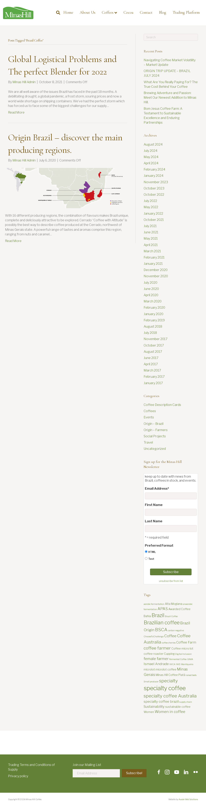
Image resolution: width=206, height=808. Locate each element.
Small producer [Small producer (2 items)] (151, 681)
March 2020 (153, 301)
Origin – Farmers (156, 430)
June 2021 (151, 232)
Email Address (157, 488)
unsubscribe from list (171, 580)
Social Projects (155, 436)
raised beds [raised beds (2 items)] (191, 675)
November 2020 (156, 276)
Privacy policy (18, 776)
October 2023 (154, 188)
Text (151, 558)
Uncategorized (155, 449)
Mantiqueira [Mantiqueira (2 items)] (187, 664)
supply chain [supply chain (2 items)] (185, 702)
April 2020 (151, 295)
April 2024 (151, 163)
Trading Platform (186, 12)
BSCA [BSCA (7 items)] (161, 629)
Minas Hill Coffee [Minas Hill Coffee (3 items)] (167, 675)
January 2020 (153, 314)
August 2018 (153, 326)
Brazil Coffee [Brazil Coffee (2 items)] (171, 616)
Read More (16, 112)
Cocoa (128, 12)
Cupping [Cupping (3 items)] (169, 653)
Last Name (153, 521)
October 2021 (154, 220)
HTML (152, 551)
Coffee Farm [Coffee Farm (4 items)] (186, 642)
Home (68, 12)
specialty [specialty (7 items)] (168, 681)
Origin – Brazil (153, 424)
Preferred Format (159, 545)
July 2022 (150, 201)
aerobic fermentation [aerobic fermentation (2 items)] (154, 604)
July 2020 (150, 283)
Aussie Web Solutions (188, 799)
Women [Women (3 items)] (149, 712)
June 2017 (151, 358)
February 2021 (154, 257)
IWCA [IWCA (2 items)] (172, 664)
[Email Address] (96, 773)
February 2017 (154, 377)
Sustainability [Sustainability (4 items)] (154, 707)
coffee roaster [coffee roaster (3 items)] (153, 653)
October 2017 (154, 345)
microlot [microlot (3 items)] (149, 669)
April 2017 (151, 364)
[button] (134, 773)
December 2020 (156, 270)
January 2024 (154, 176)
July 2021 (150, 226)
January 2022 (153, 213)
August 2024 (153, 144)
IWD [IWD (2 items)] (178, 664)
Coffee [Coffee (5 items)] (170, 636)
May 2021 (151, 238)
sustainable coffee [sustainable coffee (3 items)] (178, 706)
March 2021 (152, 251)
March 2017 (152, 370)
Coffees (107, 12)
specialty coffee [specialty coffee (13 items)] (165, 688)
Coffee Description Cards (162, 405)
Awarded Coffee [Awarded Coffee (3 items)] (179, 609)
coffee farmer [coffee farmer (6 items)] (157, 648)
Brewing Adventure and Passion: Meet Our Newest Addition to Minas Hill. (170, 97)
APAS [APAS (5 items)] (163, 608)
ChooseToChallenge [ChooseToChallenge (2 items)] (154, 636)
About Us (87, 12)
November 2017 (156, 339)
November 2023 (156, 182)
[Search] (56, 12)
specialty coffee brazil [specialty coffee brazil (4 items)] (161, 701)
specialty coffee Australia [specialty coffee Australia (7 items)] (170, 696)
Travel (148, 442)
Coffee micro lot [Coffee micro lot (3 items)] (182, 648)
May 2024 (151, 157)
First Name (154, 505)
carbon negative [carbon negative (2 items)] (176, 630)
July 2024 (151, 151)
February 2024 (154, 169)
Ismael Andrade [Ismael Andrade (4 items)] (156, 664)
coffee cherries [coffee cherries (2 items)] (169, 642)
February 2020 (154, 307)
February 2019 (154, 320)
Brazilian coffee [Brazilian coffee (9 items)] (162, 623)
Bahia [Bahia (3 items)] (147, 616)
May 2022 (151, 207)
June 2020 (151, 289)
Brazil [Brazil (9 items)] (157, 615)
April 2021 (151, 245)
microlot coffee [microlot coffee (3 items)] (166, 669)
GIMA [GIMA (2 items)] (190, 659)
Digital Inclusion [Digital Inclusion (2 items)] (183, 654)
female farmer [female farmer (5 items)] (156, 658)
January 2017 (153, 383)
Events (149, 417)
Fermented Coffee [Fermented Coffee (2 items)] (177, 659)
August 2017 (153, 352)
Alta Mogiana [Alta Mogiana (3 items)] (173, 603)
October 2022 (154, 195)
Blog (162, 12)
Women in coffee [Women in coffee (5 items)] (170, 711)
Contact (146, 12)
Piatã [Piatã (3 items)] (181, 675)
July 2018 (150, 333)
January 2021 (153, 264)
